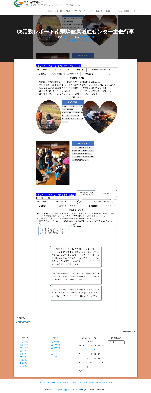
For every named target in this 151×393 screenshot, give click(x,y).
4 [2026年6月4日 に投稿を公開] (94, 350)
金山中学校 (54, 357)
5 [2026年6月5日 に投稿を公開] (98, 350)
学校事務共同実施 (101, 382)
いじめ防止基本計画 (123, 11)
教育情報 (91, 382)
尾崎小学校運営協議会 (85, 40)
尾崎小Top (59, 11)
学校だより (88, 11)
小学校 (53, 382)
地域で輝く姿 (67, 382)
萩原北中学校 (55, 345)
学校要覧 (99, 11)
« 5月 (80, 371)
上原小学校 (24, 360)
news (68, 11)
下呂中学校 (54, 351)
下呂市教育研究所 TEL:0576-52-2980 (67, 390)
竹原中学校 (54, 354)
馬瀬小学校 (24, 354)
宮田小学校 (24, 345)
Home (50, 11)
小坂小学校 (24, 342)
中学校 (59, 382)
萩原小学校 (24, 351)
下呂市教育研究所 (33, 2)
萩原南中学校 (55, 348)
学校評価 (109, 11)
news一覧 (77, 11)
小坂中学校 (54, 342)
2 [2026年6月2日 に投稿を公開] (86, 350)
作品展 (85, 382)
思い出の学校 (77, 382)
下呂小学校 (24, 357)
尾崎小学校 (71, 40)
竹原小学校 (24, 363)
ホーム (40, 382)
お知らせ (47, 382)
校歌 (135, 11)
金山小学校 (24, 366)
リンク (111, 382)
